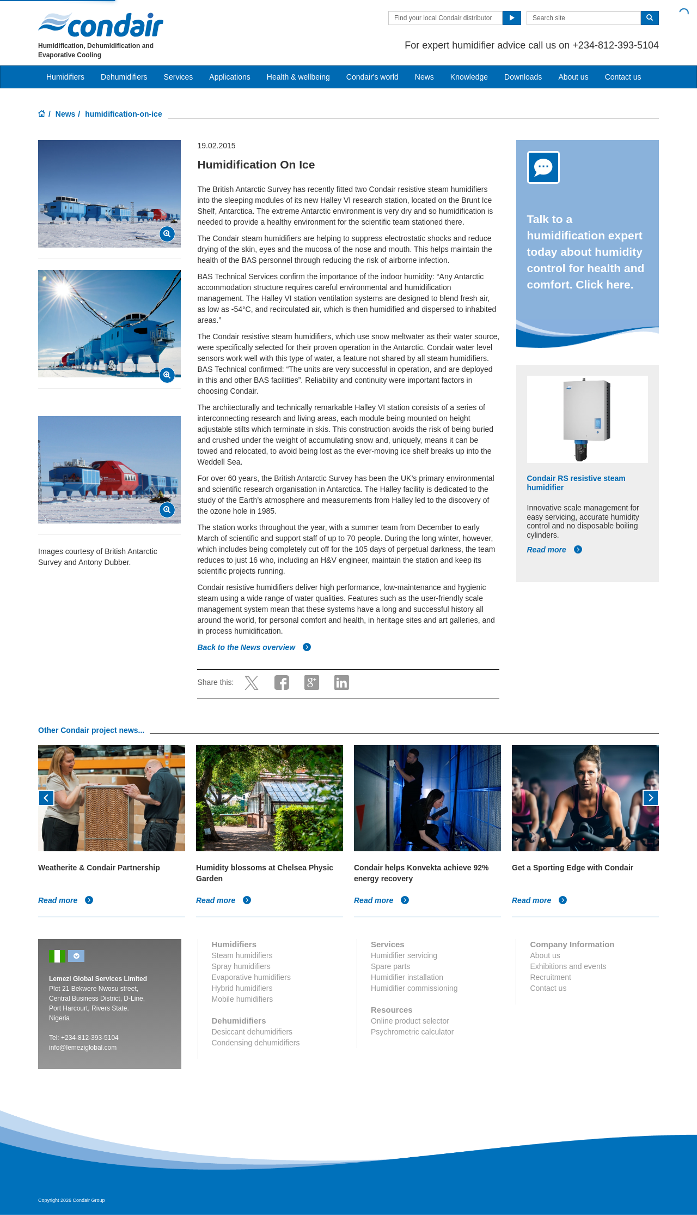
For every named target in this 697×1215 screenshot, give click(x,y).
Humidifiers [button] (65, 77)
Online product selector (410, 1020)
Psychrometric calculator (412, 1031)
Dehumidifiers (124, 77)
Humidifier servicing (404, 955)
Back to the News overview (254, 647)
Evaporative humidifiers (251, 977)
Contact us (623, 77)
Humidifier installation (407, 977)
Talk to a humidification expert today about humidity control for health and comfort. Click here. (586, 252)
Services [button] (178, 77)
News (424, 77)
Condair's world (372, 77)
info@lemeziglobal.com (83, 1047)
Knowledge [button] (469, 77)
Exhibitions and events (568, 966)
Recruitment (550, 977)
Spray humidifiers (241, 966)
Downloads (523, 77)
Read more (555, 549)
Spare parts (390, 966)
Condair (100, 24)
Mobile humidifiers (242, 999)
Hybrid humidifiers (242, 988)
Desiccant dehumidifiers (252, 1031)
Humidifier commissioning (414, 988)
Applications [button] (229, 77)
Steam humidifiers (242, 955)
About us (573, 77)
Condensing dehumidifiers (256, 1042)
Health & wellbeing (298, 77)
